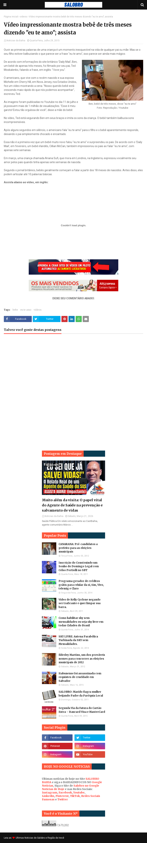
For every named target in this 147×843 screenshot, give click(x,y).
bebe (15, 309)
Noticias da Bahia (16, 40)
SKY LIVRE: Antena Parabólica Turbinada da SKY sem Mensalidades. (78, 640)
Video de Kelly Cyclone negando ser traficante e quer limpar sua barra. (79, 603)
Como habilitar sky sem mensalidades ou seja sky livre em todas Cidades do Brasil (81, 621)
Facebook (65, 792)
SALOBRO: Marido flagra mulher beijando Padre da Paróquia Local (81, 693)
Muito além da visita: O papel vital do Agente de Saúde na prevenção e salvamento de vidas (72, 505)
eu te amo (25, 309)
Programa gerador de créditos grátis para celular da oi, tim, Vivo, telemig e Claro (81, 584)
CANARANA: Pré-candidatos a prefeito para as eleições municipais (78, 548)
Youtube (79, 792)
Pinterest (62, 796)
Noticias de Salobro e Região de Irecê (44, 837)
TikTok (75, 796)
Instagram (49, 792)
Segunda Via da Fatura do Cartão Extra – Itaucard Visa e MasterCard (82, 710)
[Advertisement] (73, 367)
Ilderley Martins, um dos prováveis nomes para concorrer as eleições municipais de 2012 (82, 658)
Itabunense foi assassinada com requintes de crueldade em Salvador (80, 677)
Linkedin (48, 796)
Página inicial (11, 16)
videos (23, 16)
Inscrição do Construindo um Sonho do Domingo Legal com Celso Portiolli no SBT (79, 566)
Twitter (62, 799)
